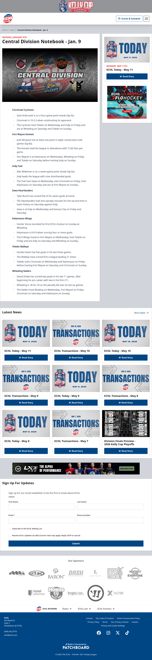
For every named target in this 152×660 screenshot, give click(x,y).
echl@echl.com (10, 635)
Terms (105, 622)
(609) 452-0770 (10, 631)
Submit (76, 544)
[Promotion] (76, 6)
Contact (89, 618)
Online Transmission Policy (128, 618)
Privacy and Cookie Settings (113, 625)
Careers (135, 622)
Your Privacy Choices (120, 622)
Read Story (127, 76)
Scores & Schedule (129, 18)
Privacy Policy (93, 622)
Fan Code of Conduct (105, 618)
